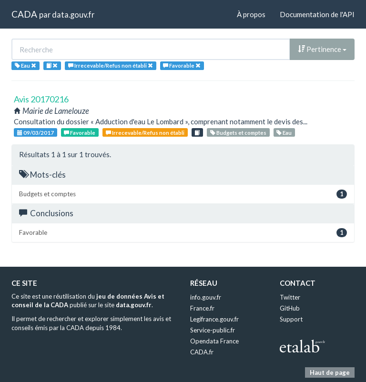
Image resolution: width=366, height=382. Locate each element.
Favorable (79, 133)
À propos (251, 14)
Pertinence (322, 49)
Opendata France (214, 341)
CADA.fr (202, 352)
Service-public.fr (212, 330)
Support (291, 319)
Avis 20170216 (41, 99)
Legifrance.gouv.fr (214, 319)
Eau (284, 133)
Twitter (290, 297)
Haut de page (330, 372)
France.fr (202, 308)
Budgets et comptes (238, 133)
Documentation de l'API (317, 14)
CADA (24, 14)
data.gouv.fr (73, 14)
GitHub (290, 308)
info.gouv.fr (205, 297)
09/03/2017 (35, 133)
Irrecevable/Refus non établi (145, 133)
